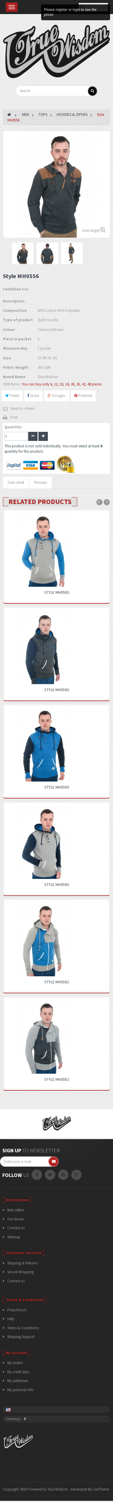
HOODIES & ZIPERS (72, 114)
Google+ (57, 395)
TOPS (42, 114)
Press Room (17, 1310)
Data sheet (16, 482)
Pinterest (83, 395)
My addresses (17, 1380)
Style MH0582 (56, 982)
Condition (12, 289)
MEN (25, 114)
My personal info (20, 1389)
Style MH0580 (56, 592)
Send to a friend (22, 408)
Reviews (40, 482)
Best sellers (15, 1209)
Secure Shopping (20, 1271)
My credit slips (18, 1371)
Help (10, 1318)
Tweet (12, 395)
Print (14, 417)
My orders (15, 1362)
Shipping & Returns (22, 1263)
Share (33, 395)
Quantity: (13, 426)
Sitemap (13, 1236)
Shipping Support (21, 1336)
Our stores (15, 1219)
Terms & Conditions (23, 1327)
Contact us (16, 1227)
